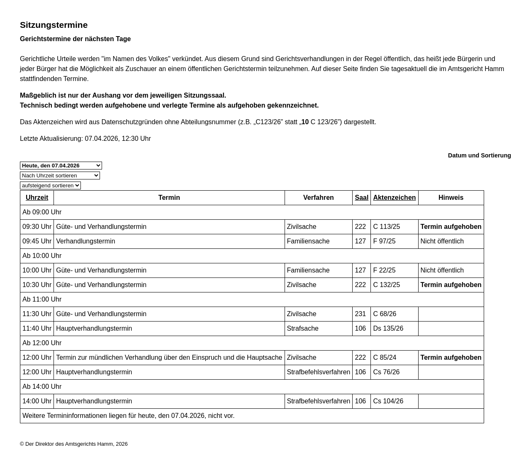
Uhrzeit (37, 197)
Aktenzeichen (394, 197)
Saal (361, 197)
